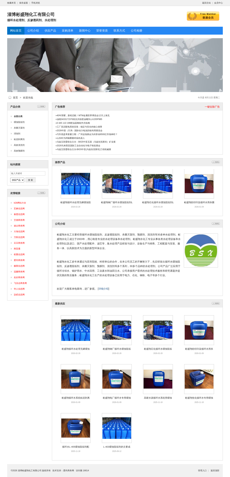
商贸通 (17, 248)
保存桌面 (23, 3)
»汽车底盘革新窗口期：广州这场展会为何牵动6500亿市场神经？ (87, 134)
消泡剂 (17, 133)
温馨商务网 (19, 271)
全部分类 (18, 116)
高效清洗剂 (19, 145)
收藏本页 (11, 3)
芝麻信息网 (19, 208)
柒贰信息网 (19, 294)
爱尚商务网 (19, 260)
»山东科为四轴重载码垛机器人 (70, 138)
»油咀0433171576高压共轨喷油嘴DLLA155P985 (79, 119)
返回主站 (206, 3)
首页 (15, 97)
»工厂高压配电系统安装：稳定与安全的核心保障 (79, 127)
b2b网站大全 (20, 203)
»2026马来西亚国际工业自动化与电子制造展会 (78, 145)
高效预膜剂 (19, 151)
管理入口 (202, 470)
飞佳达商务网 (20, 283)
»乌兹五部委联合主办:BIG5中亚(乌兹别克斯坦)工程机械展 (83, 149)
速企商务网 (19, 226)
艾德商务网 (19, 220)
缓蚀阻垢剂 (19, 122)
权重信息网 (19, 254)
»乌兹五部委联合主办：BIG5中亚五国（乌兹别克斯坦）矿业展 (86, 142)
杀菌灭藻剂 (19, 128)
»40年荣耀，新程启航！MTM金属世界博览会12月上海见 (83, 115)
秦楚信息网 (19, 214)
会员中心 (218, 3)
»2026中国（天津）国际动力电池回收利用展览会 (79, 130)
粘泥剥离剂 (19, 139)
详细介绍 (103, 288)
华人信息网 (19, 289)
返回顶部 (215, 470)
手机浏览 (35, 3)
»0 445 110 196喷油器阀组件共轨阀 (73, 123)
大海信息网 (19, 231)
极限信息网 (19, 266)
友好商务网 (19, 277)
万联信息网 (19, 237)
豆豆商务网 (19, 243)
